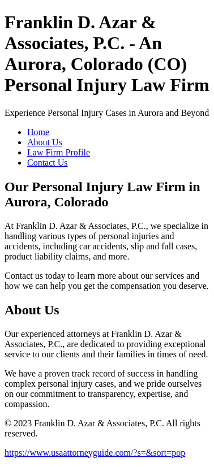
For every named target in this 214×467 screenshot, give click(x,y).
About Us (44, 142)
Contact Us (47, 162)
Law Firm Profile (58, 152)
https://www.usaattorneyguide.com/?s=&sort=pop (95, 452)
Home (38, 132)
